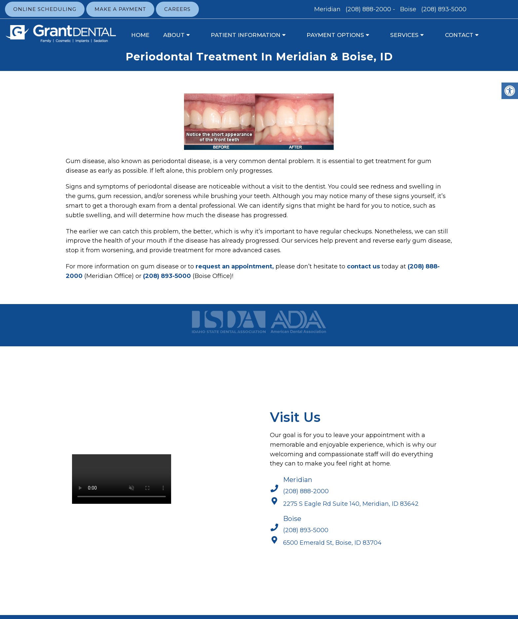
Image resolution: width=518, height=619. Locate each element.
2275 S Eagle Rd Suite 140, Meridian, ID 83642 (351, 504)
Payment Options (335, 35)
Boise (409, 9)
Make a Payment (120, 9)
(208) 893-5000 (443, 9)
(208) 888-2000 (368, 9)
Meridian (328, 9)
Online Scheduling (44, 9)
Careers (177, 9)
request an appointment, (235, 266)
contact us (363, 266)
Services (404, 35)
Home (140, 35)
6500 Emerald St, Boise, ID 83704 (332, 543)
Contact (459, 35)
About (174, 35)
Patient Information (245, 35)
